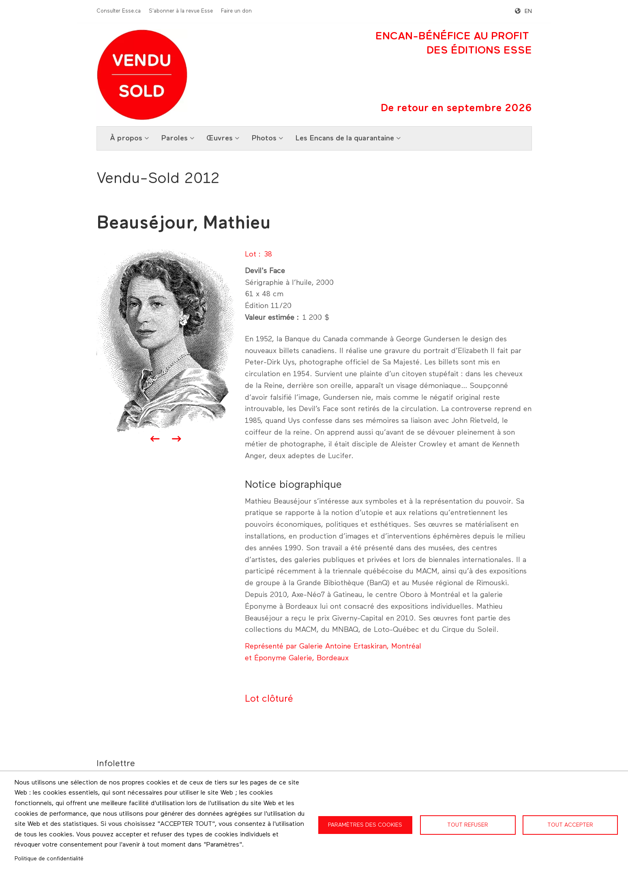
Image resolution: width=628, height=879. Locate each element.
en (528, 11)
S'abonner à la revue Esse (181, 11)
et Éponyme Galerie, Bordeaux (297, 658)
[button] (165, 341)
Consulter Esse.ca (118, 11)
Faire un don (236, 11)
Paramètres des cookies (365, 825)
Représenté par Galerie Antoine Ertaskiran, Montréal (333, 646)
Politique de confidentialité (49, 859)
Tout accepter (570, 825)
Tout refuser (467, 825)
